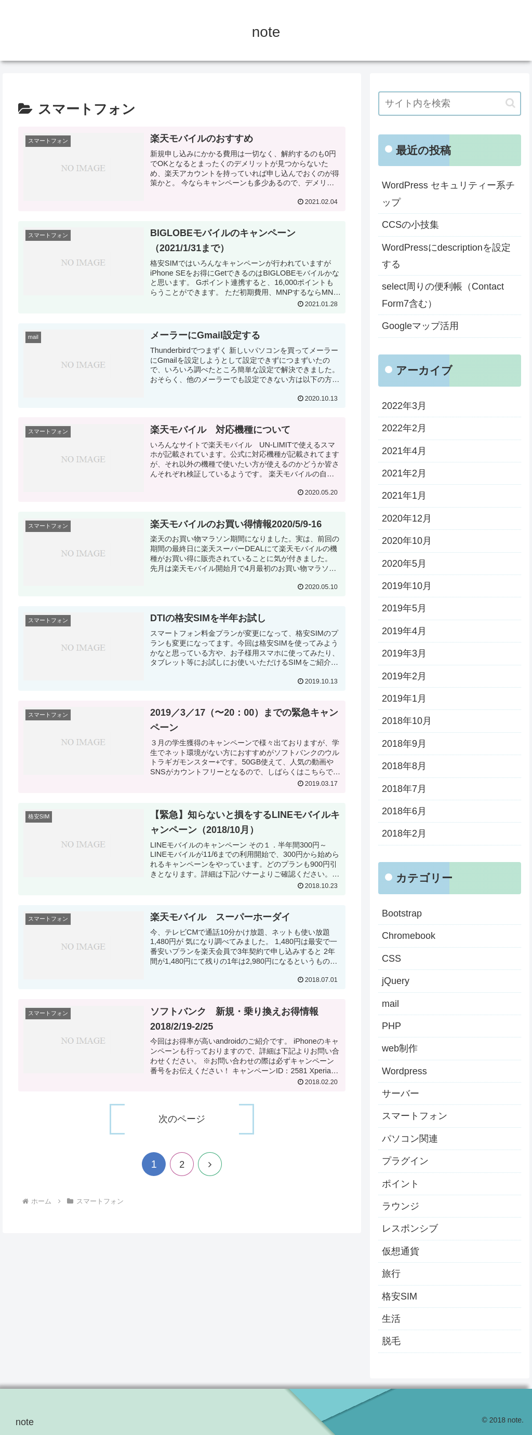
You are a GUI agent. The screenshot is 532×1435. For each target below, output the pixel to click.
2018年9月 (404, 744)
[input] (449, 103)
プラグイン (405, 1161)
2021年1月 (404, 495)
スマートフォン (414, 1116)
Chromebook (408, 936)
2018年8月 (404, 766)
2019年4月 (404, 631)
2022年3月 (404, 406)
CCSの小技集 (410, 225)
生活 (391, 1319)
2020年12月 (407, 518)
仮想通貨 (400, 1251)
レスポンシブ (410, 1228)
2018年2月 (404, 833)
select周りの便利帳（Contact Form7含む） (443, 294)
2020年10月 (407, 541)
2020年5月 (404, 563)
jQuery (395, 981)
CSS (391, 958)
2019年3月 (404, 653)
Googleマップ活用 (420, 326)
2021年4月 (404, 451)
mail (390, 1004)
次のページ (181, 1119)
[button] (510, 103)
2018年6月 (404, 811)
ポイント (400, 1184)
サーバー (400, 1093)
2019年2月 (404, 676)
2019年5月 (404, 608)
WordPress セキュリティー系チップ (448, 193)
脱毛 (391, 1341)
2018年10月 (407, 721)
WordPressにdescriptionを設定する (446, 255)
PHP (391, 1026)
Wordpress (404, 1071)
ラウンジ (400, 1206)
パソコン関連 (410, 1138)
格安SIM (399, 1296)
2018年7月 (404, 789)
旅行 (391, 1273)
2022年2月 (404, 428)
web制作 (400, 1048)
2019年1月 (404, 698)
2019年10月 (407, 586)
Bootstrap (402, 913)
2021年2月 (404, 473)
